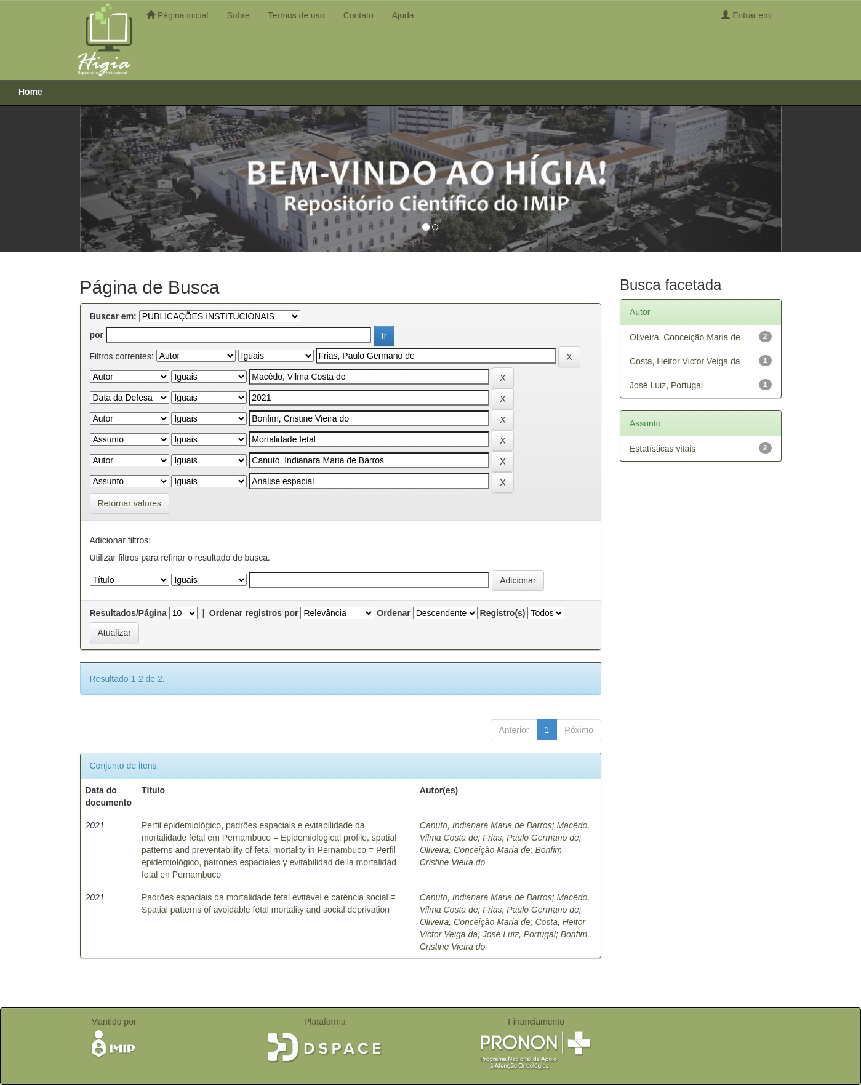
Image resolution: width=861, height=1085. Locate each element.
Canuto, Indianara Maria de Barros (486, 825)
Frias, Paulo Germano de (531, 838)
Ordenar (393, 613)
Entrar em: (751, 15)
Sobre (237, 15)
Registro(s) (503, 613)
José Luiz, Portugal (519, 934)
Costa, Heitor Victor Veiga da (685, 361)
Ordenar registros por (253, 613)
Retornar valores (130, 503)
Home (30, 92)
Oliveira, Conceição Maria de (475, 850)
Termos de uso (296, 15)
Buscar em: (113, 316)
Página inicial (177, 15)
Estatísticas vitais (662, 449)
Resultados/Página (128, 613)
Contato (358, 15)
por (97, 335)
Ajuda (403, 15)
